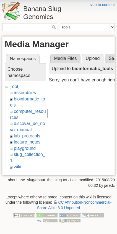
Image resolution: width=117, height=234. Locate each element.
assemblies (25, 92)
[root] (14, 86)
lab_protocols (27, 136)
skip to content (102, 4)
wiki (17, 166)
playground (25, 148)
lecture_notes (27, 142)
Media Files (65, 58)
